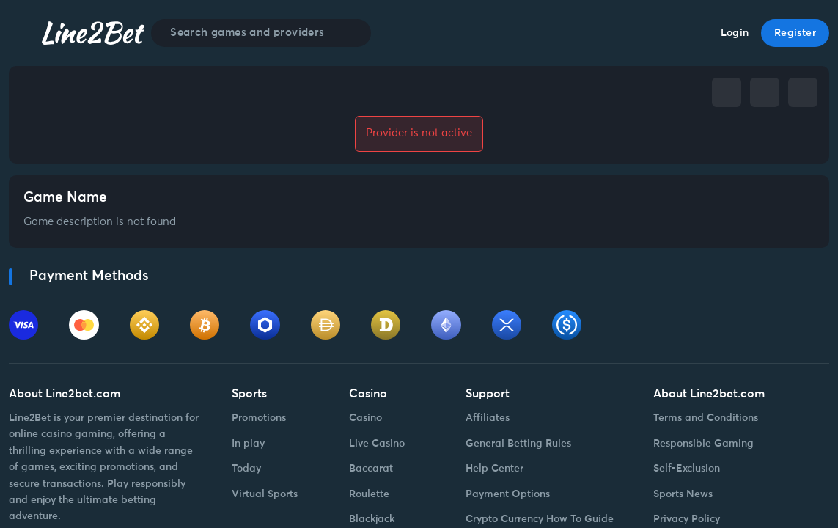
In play (248, 444)
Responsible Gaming (703, 444)
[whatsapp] (802, 92)
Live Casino (377, 444)
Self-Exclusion (686, 468)
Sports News (683, 494)
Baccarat (371, 468)
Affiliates (488, 418)
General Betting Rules (518, 444)
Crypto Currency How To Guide (540, 519)
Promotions (259, 418)
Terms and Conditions (705, 418)
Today (246, 468)
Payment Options (508, 494)
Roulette (369, 494)
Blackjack (371, 519)
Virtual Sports (265, 494)
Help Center (494, 468)
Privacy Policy (686, 519)
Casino (365, 418)
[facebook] (726, 92)
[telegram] (764, 92)
